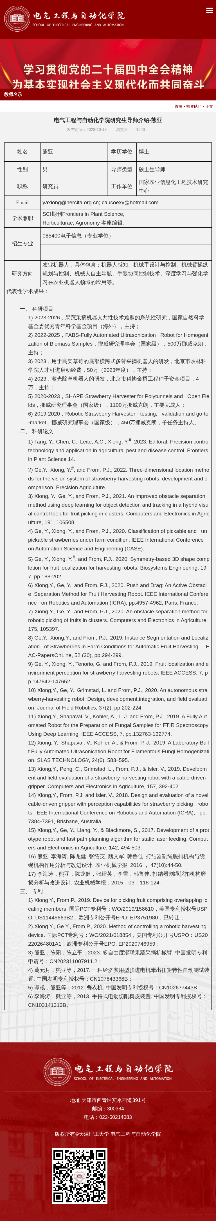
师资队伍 (194, 106)
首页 (179, 106)
